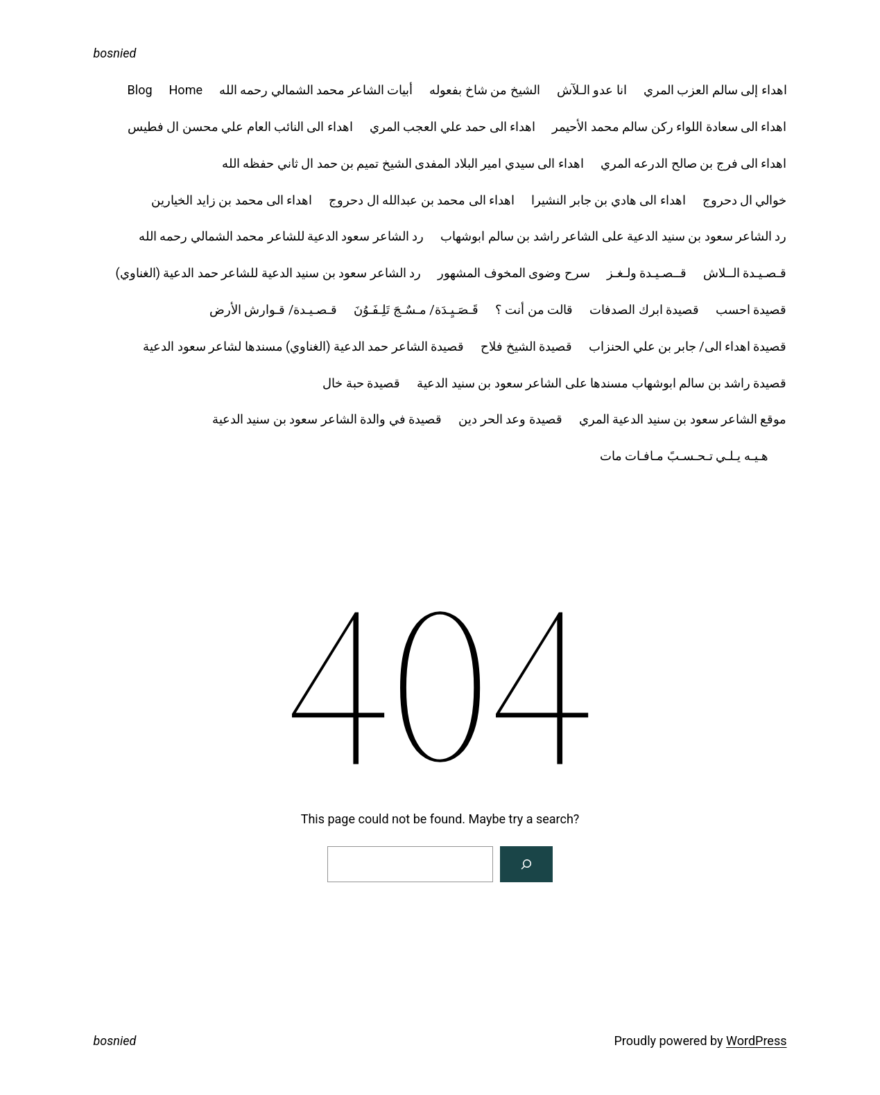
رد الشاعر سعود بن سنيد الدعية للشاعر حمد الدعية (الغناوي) (269, 272)
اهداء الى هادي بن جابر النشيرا (608, 200)
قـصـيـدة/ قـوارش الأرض (273, 309)
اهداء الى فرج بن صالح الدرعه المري (694, 163)
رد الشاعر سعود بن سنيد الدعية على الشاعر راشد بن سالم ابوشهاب (613, 236)
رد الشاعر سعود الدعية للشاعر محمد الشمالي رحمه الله (281, 236)
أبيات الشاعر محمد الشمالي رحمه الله (316, 89)
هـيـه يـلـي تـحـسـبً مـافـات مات (693, 455)
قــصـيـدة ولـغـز (647, 272)
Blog (140, 89)
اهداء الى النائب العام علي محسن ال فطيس (240, 126)
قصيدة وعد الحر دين (510, 419)
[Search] (526, 864)
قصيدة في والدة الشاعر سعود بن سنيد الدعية (327, 419)
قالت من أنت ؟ (534, 309)
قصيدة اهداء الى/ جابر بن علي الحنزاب (687, 346)
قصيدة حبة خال (361, 383)
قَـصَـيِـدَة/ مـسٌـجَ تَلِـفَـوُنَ (416, 309)
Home (185, 89)
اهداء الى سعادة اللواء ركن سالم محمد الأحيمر (669, 126)
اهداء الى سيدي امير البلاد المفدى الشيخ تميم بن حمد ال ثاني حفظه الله (403, 163)
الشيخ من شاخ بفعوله (484, 89)
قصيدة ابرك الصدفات (644, 309)
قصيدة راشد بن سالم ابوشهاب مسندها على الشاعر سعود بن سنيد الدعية (601, 383)
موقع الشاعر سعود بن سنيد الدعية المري (683, 419)
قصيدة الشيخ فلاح (526, 346)
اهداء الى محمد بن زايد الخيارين (231, 200)
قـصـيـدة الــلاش (744, 272)
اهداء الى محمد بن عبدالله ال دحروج (422, 200)
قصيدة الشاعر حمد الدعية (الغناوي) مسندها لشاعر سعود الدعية (303, 346)
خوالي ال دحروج (744, 200)
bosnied (115, 53)
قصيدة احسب (751, 309)
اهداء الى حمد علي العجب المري (452, 126)
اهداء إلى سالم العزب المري (715, 89)
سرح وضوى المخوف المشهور (513, 272)
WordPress (756, 1040)
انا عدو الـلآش (592, 89)
